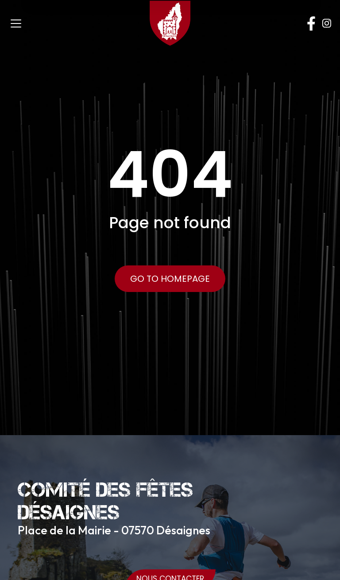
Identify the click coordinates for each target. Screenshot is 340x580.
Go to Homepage (170, 278)
